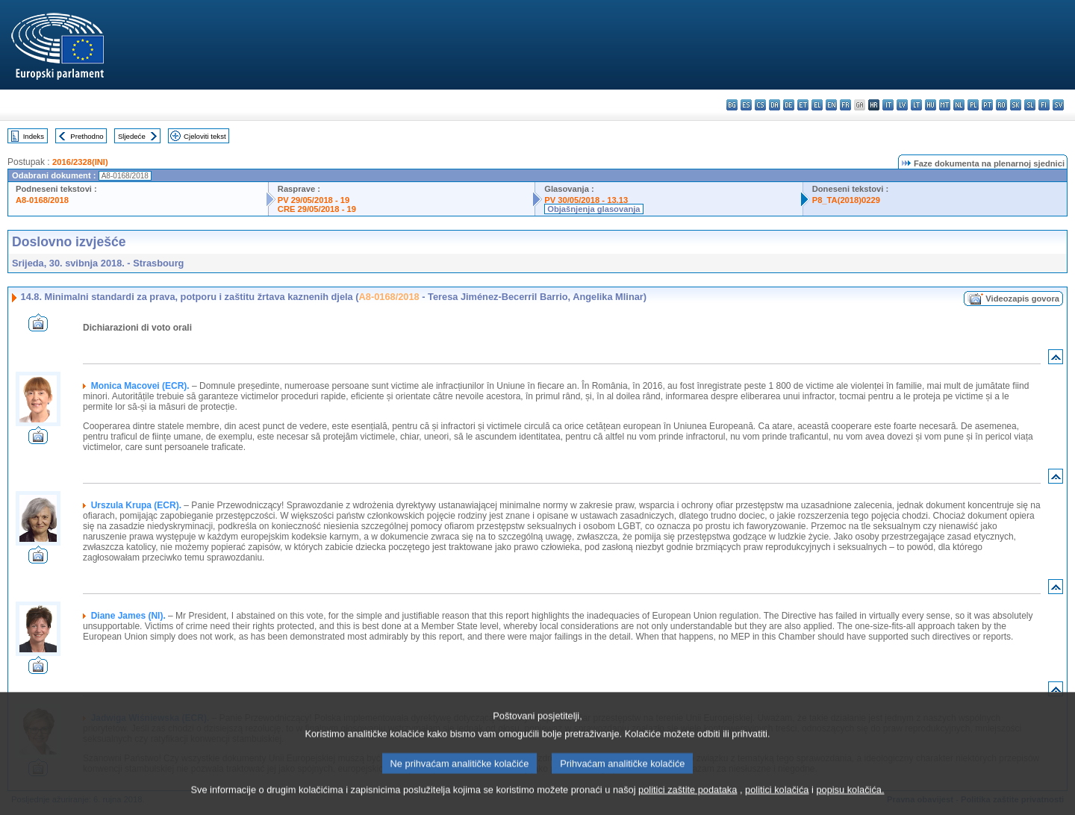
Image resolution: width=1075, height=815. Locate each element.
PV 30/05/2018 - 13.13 (586, 200)
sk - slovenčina (1015, 104)
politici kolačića (776, 804)
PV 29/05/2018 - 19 (313, 200)
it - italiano (888, 104)
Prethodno (86, 136)
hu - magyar (930, 104)
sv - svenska (1058, 104)
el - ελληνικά (817, 104)
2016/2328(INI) (80, 161)
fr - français (845, 104)
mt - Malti (944, 104)
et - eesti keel (802, 104)
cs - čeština (760, 104)
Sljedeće (132, 136)
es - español (746, 104)
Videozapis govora (1022, 298)
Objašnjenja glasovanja (593, 208)
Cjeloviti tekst (205, 136)
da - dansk (774, 104)
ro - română (1001, 104)
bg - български (732, 104)
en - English (831, 104)
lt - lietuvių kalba (916, 104)
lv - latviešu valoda (902, 104)
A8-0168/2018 (42, 200)
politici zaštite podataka (687, 804)
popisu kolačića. (850, 804)
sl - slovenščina (1029, 104)
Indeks (33, 136)
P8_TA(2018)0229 (846, 200)
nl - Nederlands (959, 104)
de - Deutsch (788, 104)
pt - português (987, 104)
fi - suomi (1044, 104)
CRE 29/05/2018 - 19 (317, 208)
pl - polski (973, 104)
